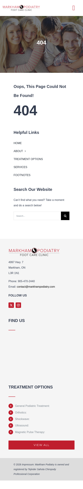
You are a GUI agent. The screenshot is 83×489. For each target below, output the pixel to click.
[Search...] (37, 216)
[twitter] (11, 305)
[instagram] (18, 305)
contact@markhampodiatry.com (36, 286)
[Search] (65, 216)
